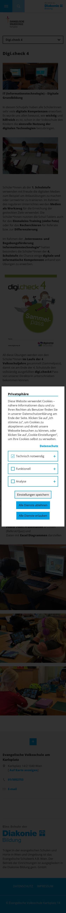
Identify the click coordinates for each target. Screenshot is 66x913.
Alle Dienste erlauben (33, 516)
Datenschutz (49, 446)
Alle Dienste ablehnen (33, 505)
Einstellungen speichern (33, 495)
